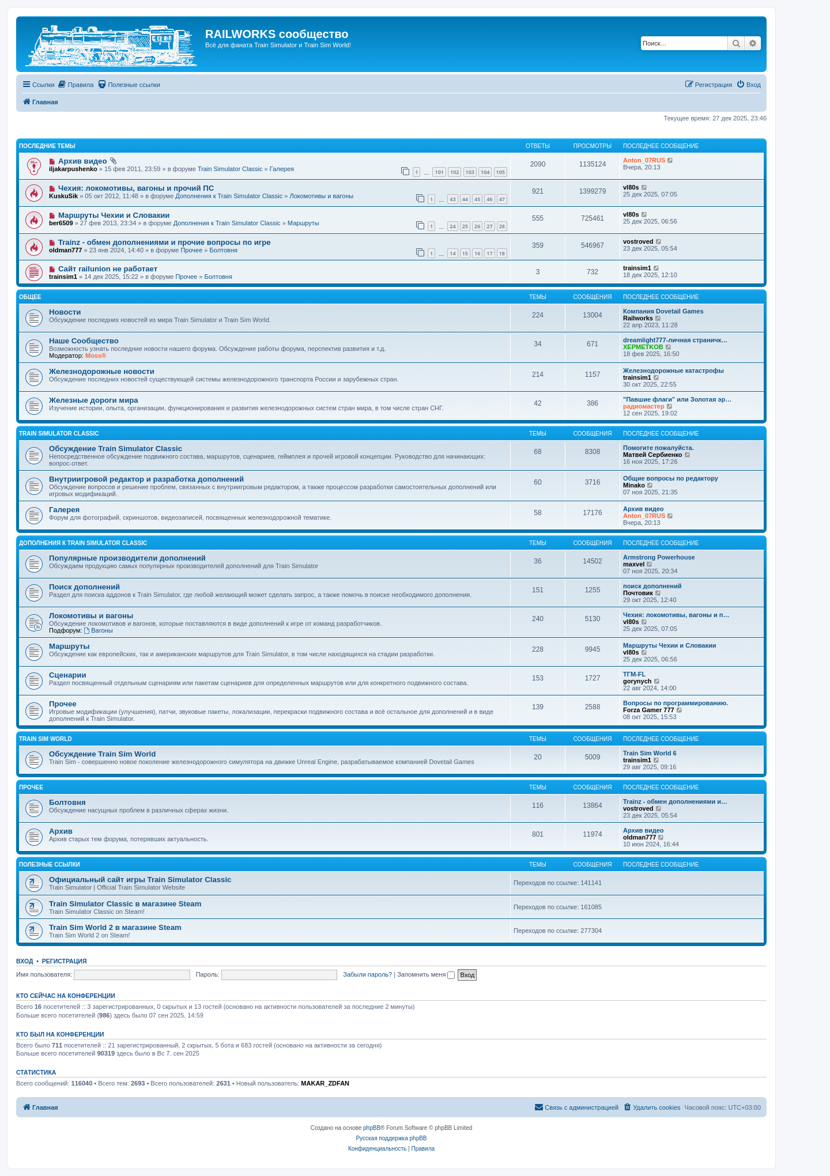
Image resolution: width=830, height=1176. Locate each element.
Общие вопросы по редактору (670, 478)
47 (502, 199)
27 (489, 226)
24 (452, 226)
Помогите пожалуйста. (658, 447)
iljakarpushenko (73, 168)
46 (489, 199)
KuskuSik (63, 195)
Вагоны (98, 630)
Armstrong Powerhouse (659, 557)
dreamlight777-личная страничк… (675, 339)
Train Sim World (45, 739)
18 (502, 253)
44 (465, 199)
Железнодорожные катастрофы (673, 370)
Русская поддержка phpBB (391, 1138)
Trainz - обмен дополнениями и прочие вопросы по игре (164, 242)
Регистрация (64, 961)
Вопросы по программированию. (675, 702)
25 (465, 226)
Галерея (282, 168)
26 (477, 226)
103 (470, 172)
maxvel (633, 564)
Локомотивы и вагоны (321, 195)
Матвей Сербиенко (652, 454)
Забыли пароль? (367, 974)
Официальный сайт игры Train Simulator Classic (140, 879)
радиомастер (644, 406)
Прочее (191, 250)
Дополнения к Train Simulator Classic (228, 195)
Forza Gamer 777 (648, 709)
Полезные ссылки (49, 864)
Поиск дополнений (84, 587)
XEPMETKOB (643, 346)
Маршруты (303, 223)
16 (477, 253)
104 (485, 172)
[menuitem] (76, 85)
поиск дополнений (652, 586)
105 (500, 172)
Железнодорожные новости (101, 371)
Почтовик (638, 592)
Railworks (638, 318)
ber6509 (61, 223)
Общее (30, 297)
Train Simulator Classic (230, 168)
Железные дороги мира (93, 400)
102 (454, 172)
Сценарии (67, 675)
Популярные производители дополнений (127, 558)
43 (452, 199)
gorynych (637, 681)
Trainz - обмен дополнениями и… (675, 801)
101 (439, 172)
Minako (634, 485)
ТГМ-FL (634, 674)
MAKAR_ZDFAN (325, 1083)
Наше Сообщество (84, 340)
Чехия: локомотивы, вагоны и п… (676, 614)
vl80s (631, 187)
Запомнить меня (426, 974)
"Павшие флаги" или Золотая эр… (677, 399)
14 (452, 253)
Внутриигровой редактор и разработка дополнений (146, 479)
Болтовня (223, 250)
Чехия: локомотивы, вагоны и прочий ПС (136, 188)
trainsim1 (63, 276)
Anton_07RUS (644, 160)
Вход (24, 961)
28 (502, 226)
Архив (61, 831)
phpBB (371, 1128)
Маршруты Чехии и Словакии (114, 215)
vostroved (638, 241)
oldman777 (65, 250)
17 (489, 253)
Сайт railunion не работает (107, 268)
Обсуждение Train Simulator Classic (115, 448)
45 (477, 199)
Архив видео (82, 161)
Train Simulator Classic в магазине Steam (125, 903)
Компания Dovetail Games (663, 311)
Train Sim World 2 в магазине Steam (115, 927)
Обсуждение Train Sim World (102, 754)
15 (465, 253)
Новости (65, 312)
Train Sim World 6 (650, 753)
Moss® (95, 355)
